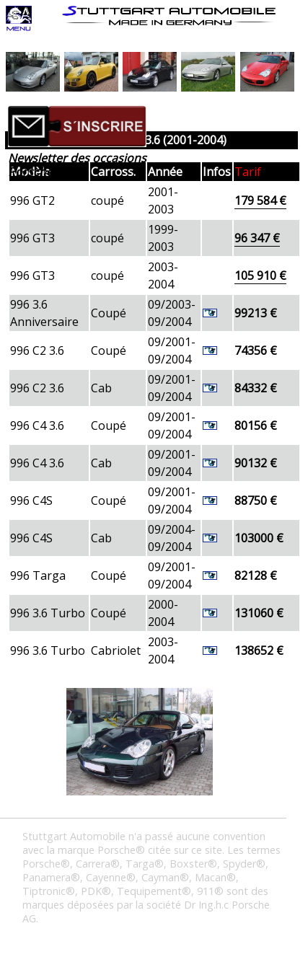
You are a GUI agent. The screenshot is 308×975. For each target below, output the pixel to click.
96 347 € (257, 238)
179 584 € (260, 200)
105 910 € (260, 275)
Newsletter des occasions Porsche (77, 165)
